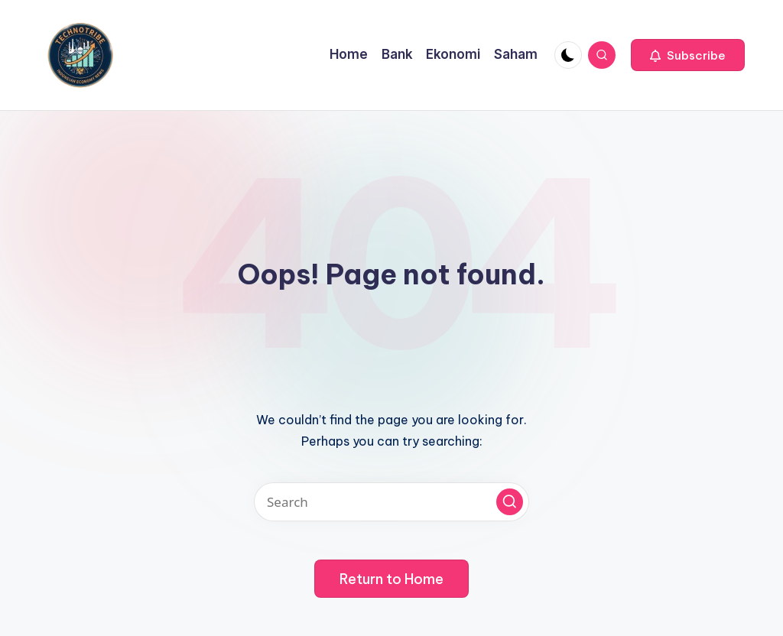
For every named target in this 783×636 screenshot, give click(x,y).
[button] (688, 55)
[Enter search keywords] (391, 501)
